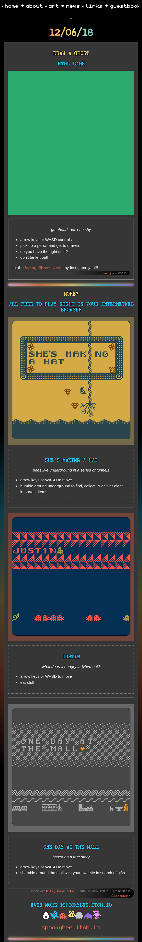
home (12, 5)
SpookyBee (122, 895)
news (73, 5)
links (94, 5)
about (34, 5)
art (54, 5)
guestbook (125, 5)
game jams (108, 273)
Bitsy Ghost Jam (42, 267)
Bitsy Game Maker (61, 891)
